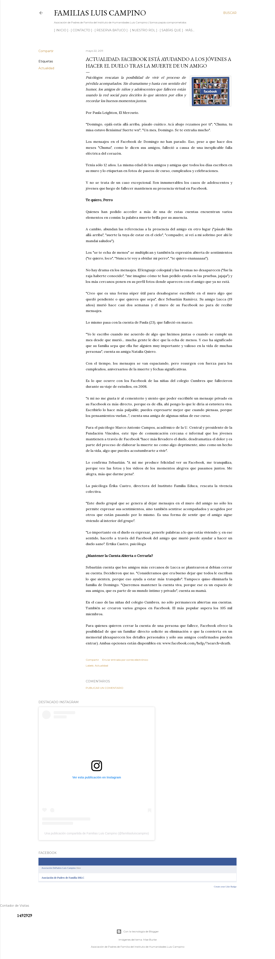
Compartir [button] (45, 51)
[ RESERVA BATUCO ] (111, 30)
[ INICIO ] (61, 30)
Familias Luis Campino (100, 13)
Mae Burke (150, 939)
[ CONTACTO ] (81, 30)
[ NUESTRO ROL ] (143, 30)
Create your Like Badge (225, 886)
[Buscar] (230, 13)
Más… (189, 30)
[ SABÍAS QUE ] (171, 30)
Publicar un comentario (104, 687)
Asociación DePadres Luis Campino (58, 868)
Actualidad (46, 68)
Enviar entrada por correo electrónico (125, 659)
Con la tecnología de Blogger (137, 931)
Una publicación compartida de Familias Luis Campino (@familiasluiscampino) (96, 833)
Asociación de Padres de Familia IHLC (62, 877)
